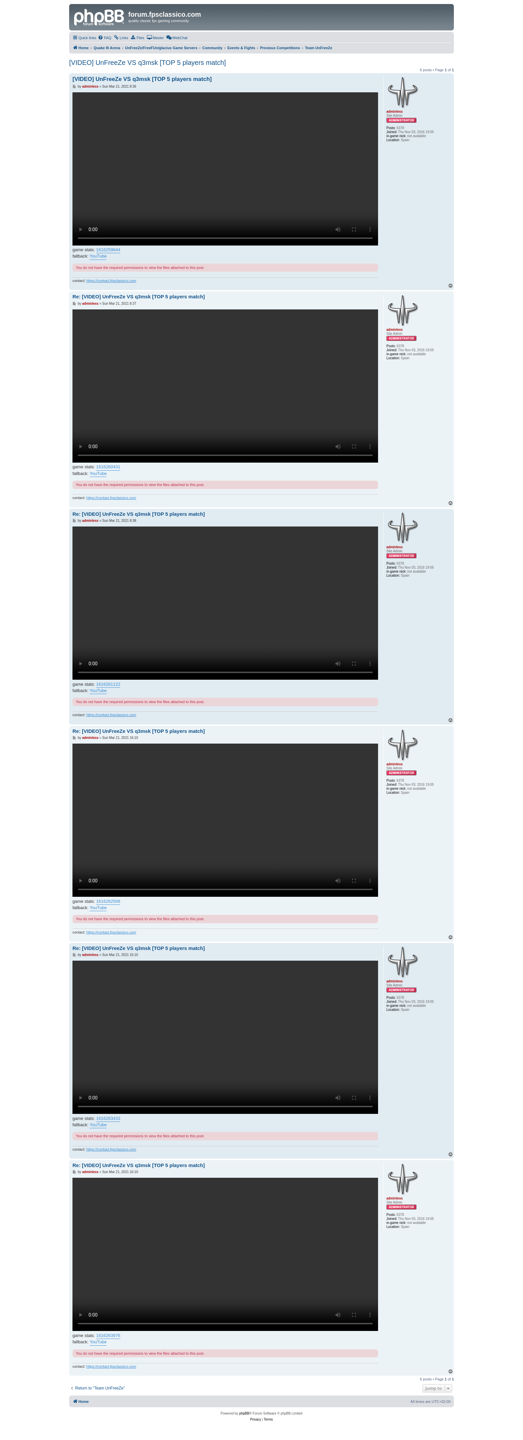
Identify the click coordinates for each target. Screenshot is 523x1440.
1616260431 (108, 466)
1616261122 (108, 684)
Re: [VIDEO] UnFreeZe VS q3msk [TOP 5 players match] (138, 296)
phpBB (244, 1413)
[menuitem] (104, 38)
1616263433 (108, 1118)
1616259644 (108, 249)
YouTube (98, 256)
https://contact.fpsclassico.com (111, 281)
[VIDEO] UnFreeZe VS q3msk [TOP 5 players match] (147, 62)
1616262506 (108, 901)
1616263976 (108, 1335)
